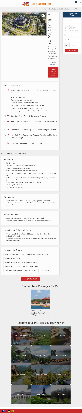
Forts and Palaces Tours (13, 270)
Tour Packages (53, 9)
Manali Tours (41, 355)
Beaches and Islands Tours (14, 254)
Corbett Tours (21, 375)
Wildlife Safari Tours (12, 258)
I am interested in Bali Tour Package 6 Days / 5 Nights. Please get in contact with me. (72, 27)
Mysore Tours (21, 355)
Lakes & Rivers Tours (12, 266)
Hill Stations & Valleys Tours (37, 254)
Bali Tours (41, 394)
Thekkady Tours (41, 375)
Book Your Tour (30, 279)
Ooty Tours (61, 394)
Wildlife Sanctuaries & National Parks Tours (21, 262)
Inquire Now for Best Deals (53, 72)
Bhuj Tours (41, 336)
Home (46, 9)
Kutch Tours (60, 336)
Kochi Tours (21, 394)
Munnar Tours (61, 375)
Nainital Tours (61, 355)
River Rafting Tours (30, 266)
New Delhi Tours (21, 336)
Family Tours (45, 270)
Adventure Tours (31, 270)
